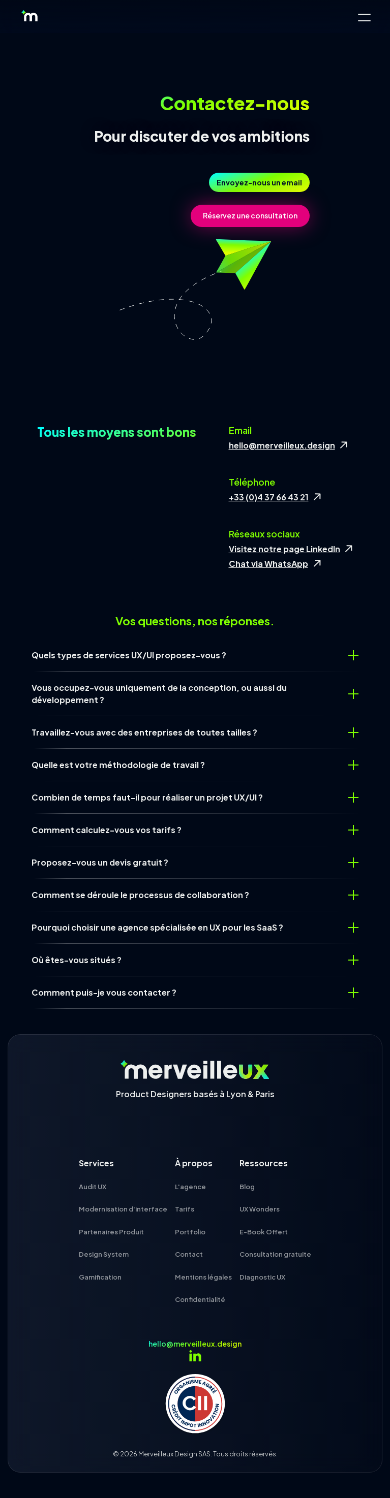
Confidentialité (200, 1299)
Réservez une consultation (250, 215)
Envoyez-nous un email (259, 182)
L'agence (190, 1187)
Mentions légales (203, 1277)
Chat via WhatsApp (268, 563)
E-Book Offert (263, 1232)
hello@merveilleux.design (282, 445)
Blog (247, 1187)
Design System (104, 1254)
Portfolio (190, 1232)
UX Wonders (259, 1209)
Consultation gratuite (275, 1254)
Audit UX (92, 1187)
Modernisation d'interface (123, 1209)
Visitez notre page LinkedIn (284, 549)
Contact (189, 1254)
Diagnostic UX (262, 1277)
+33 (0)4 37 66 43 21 (269, 497)
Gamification (100, 1277)
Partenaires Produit (111, 1232)
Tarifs (184, 1209)
